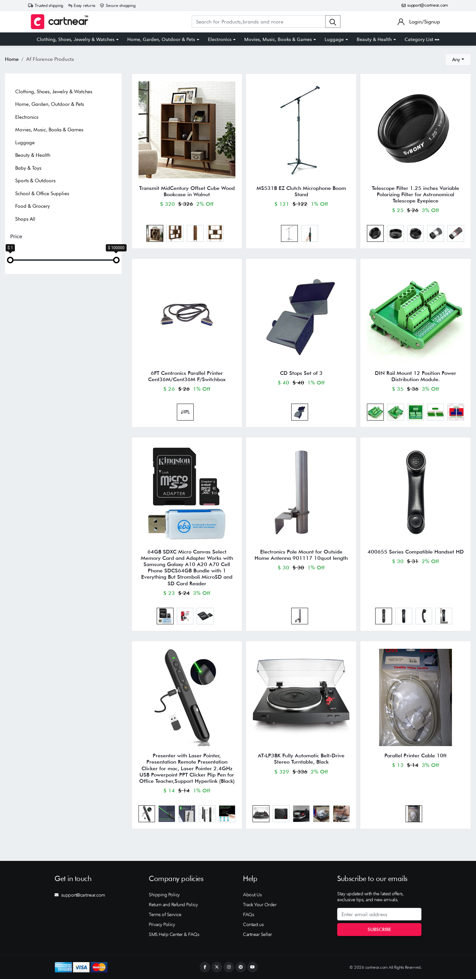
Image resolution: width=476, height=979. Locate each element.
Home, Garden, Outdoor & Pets (161, 39)
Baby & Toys (28, 168)
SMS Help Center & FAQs (174, 934)
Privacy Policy (162, 924)
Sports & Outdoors (35, 181)
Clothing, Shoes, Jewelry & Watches (75, 39)
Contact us (253, 924)
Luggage (334, 39)
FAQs (248, 914)
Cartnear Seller (257, 934)
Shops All (25, 219)
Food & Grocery (32, 206)
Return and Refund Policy (173, 905)
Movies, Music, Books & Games (278, 39)
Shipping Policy (164, 895)
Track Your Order (259, 905)
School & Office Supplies (42, 194)
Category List (422, 39)
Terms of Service (165, 914)
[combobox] (458, 60)
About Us (252, 895)
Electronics (219, 39)
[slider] (10, 260)
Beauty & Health (374, 39)
